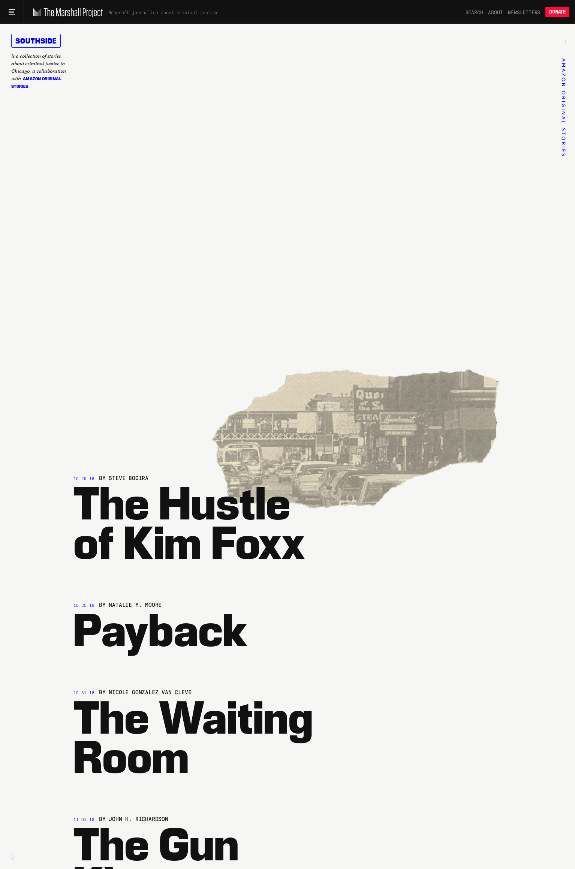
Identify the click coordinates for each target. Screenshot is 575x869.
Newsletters (524, 12)
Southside (36, 40)
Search (474, 12)
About (495, 12)
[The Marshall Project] (66, 12)
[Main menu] (12, 12)
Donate (557, 12)
